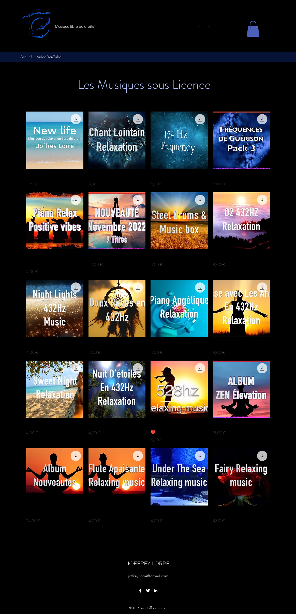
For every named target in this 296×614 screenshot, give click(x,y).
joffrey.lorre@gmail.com (148, 576)
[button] (253, 29)
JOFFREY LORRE (148, 563)
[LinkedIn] (155, 590)
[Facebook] (140, 590)
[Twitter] (148, 590)
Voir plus (148, 538)
